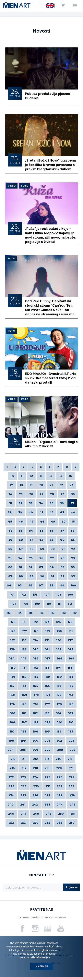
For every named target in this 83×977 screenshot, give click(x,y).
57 (62, 530)
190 (59, 722)
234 (11, 795)
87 (10, 576)
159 (47, 677)
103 (35, 594)
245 (72, 804)
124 (58, 622)
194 (35, 731)
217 (23, 768)
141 (47, 649)
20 (41, 485)
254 (35, 823)
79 (73, 558)
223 (23, 777)
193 (23, 731)
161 (70, 677)
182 (35, 713)
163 (23, 686)
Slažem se (41, 966)
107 (13, 603)
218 (35, 768)
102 (23, 594)
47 (31, 521)
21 (51, 485)
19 (31, 485)
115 (31, 613)
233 (71, 786)
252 (11, 823)
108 (25, 603)
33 (30, 503)
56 (52, 530)
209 (72, 750)
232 (59, 786)
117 (52, 613)
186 (12, 722)
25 (21, 494)
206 (35, 750)
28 (52, 494)
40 (31, 512)
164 (35, 686)
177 (47, 704)
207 (48, 750)
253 (23, 823)
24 (10, 494)
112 (70, 603)
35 (51, 503)
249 (49, 813)
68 (31, 549)
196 (59, 731)
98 (51, 585)
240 (11, 804)
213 (46, 759)
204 (11, 750)
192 (12, 731)
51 (73, 521)
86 (73, 567)
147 (47, 658)
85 (62, 567)
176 (35, 704)
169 (24, 695)
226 (59, 777)
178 (59, 704)
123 (46, 622)
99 (62, 585)
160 (59, 677)
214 (58, 759)
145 (23, 658)
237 (47, 795)
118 (63, 613)
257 (72, 823)
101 (12, 594)
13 (41, 476)
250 (61, 813)
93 (73, 576)
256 (59, 823)
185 (70, 713)
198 (11, 740)
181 (24, 713)
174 (12, 704)
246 (11, 813)
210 (13, 759)
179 (71, 704)
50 (63, 521)
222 (11, 777)
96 (30, 585)
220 (59, 768)
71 (63, 549)
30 (73, 494)
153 (46, 667)
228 (11, 786)
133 (24, 640)
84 (52, 567)
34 (41, 503)
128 (36, 631)
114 (19, 613)
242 (35, 804)
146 (35, 658)
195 (47, 731)
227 (72, 777)
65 (73, 540)
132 (12, 640)
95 (20, 585)
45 (10, 521)
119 (74, 613)
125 (70, 622)
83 (41, 567)
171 (47, 695)
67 (21, 549)
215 (70, 759)
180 (12, 713)
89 (31, 576)
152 (35, 667)
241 (22, 804)
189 (47, 722)
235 (23, 795)
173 (70, 695)
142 (58, 649)
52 (10, 530)
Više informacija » (40, 957)
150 (13, 667)
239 (72, 795)
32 (20, 503)
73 (10, 558)
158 (35, 677)
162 (12, 686)
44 (73, 512)
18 (21, 485)
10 (12, 476)
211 (24, 759)
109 (37, 603)
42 (51, 512)
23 (71, 485)
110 (49, 603)
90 (42, 576)
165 (47, 686)
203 (71, 740)
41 (41, 512)
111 (59, 603)
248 (36, 813)
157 (24, 677)
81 (20, 567)
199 (23, 740)
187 (24, 722)
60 (21, 540)
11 (22, 476)
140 (35, 649)
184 (58, 713)
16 (70, 476)
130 (59, 631)
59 (10, 540)
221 (70, 768)
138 (12, 649)
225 (47, 777)
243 (47, 804)
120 (13, 622)
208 (60, 750)
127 (24, 631)
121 (24, 622)
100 (73, 585)
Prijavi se (72, 887)
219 (47, 768)
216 (12, 768)
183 (46, 713)
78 (63, 558)
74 (20, 558)
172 (58, 695)
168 (12, 695)
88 (21, 576)
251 (72, 813)
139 (23, 649)
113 (8, 613)
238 (60, 795)
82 (30, 567)
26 (31, 494)
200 (35, 740)
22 (61, 485)
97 (41, 585)
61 (31, 540)
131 (70, 631)
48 (42, 521)
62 (41, 540)
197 (70, 731)
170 (36, 695)
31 (10, 503)
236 (35, 795)
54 (31, 530)
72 (73, 549)
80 (10, 567)
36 (62, 503)
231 (47, 786)
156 (12, 677)
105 (58, 594)
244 (60, 804)
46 (21, 521)
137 (70, 640)
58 (73, 530)
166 (59, 686)
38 (10, 512)
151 (24, 667)
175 (23, 704)
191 (71, 722)
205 (23, 750)
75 (31, 558)
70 (53, 549)
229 (24, 786)
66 (10, 549)
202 (59, 740)
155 (70, 667)
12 (31, 476)
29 (62, 494)
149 (71, 658)
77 (52, 558)
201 (47, 740)
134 (35, 640)
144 (12, 658)
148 (59, 658)
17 (11, 485)
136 (58, 640)
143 (70, 649)
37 (72, 503)
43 (62, 512)
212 (35, 759)
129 (47, 631)
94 (9, 585)
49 (53, 521)
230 (36, 786)
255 (47, 823)
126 (12, 631)
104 (47, 594)
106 (70, 594)
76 (41, 558)
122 (35, 622)
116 (41, 613)
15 (60, 476)
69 (42, 549)
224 (35, 777)
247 (23, 813)
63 (51, 540)
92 (62, 576)
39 (20, 512)
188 (36, 722)
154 (58, 667)
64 (62, 540)
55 (41, 530)
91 (52, 576)
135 (47, 640)
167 (70, 686)
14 (51, 476)
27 (41, 494)
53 (20, 530)
